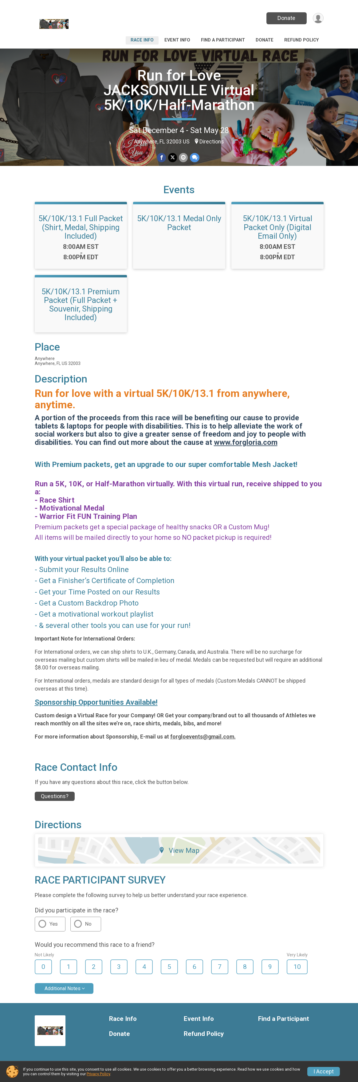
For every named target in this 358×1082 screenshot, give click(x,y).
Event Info (177, 40)
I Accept (323, 1071)
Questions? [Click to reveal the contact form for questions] (55, 796)
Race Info (142, 40)
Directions (211, 142)
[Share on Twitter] (172, 157)
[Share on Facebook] (161, 157)
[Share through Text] (194, 157)
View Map (179, 850)
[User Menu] (318, 18)
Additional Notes (63, 988)
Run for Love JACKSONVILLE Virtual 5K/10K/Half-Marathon (179, 90)
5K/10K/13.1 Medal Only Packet (179, 223)
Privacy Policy (98, 1074)
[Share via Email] (183, 157)
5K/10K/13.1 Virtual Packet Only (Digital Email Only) (277, 227)
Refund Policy (301, 40)
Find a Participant (223, 40)
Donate (286, 18)
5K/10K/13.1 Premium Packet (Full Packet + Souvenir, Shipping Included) (80, 304)
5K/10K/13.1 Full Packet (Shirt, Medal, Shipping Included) (80, 227)
